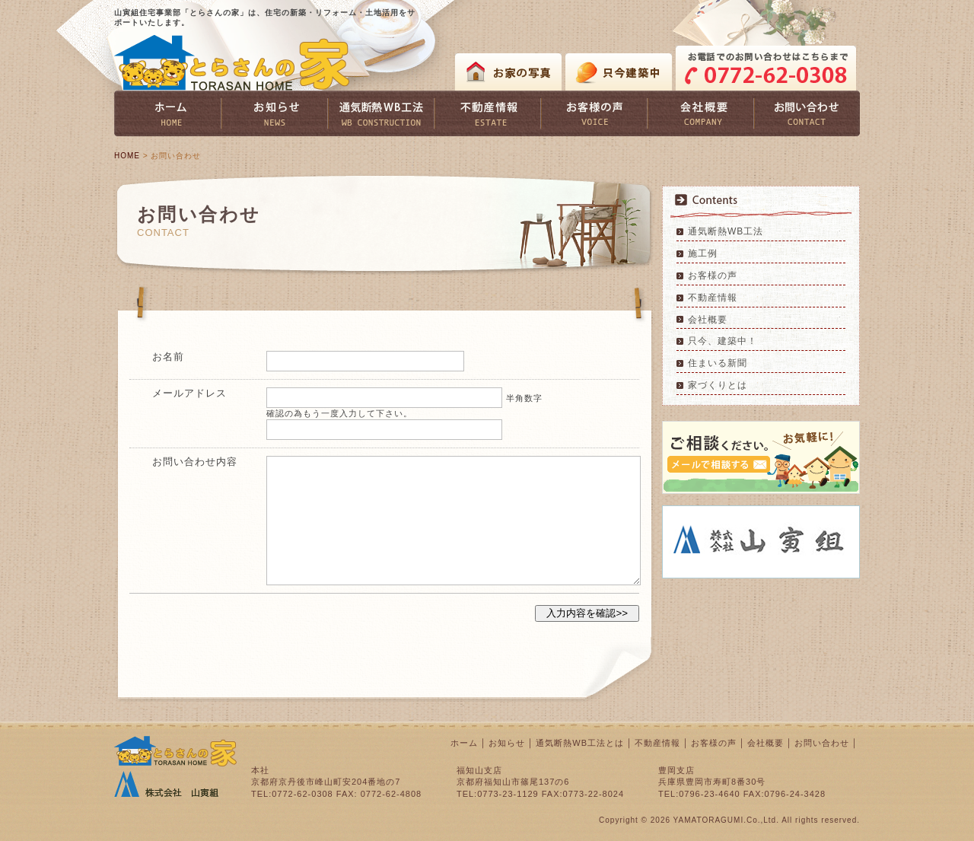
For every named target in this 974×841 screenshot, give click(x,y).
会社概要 (707, 319)
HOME (127, 155)
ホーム (464, 742)
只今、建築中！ (722, 341)
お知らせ (507, 742)
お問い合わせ (821, 742)
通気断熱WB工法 (725, 231)
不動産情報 (712, 297)
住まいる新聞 (717, 363)
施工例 (703, 253)
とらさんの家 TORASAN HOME (232, 63)
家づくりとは (717, 385)
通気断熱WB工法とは (580, 742)
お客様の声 (712, 275)
